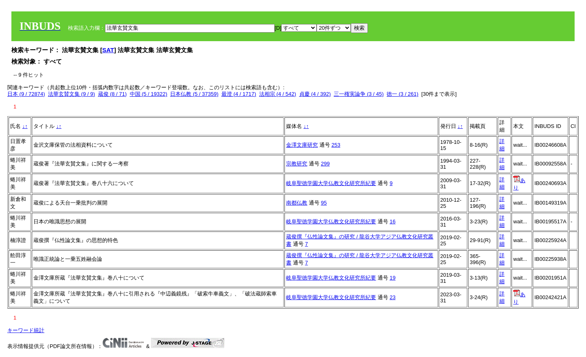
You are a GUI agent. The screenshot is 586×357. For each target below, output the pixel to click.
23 (392, 297)
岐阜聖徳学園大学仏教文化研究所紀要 (331, 183)
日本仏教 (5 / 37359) (194, 94)
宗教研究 (296, 164)
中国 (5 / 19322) (149, 94)
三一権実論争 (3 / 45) (359, 94)
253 (335, 145)
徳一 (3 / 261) (402, 94)
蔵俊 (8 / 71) (112, 94)
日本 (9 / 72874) (26, 94)
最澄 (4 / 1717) (238, 94)
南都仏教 (296, 203)
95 (323, 203)
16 (392, 221)
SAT (108, 49)
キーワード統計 (25, 330)
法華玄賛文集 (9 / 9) (71, 94)
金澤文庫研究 (302, 145)
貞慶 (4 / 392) (315, 94)
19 (392, 278)
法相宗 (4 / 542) (277, 94)
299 (325, 164)
